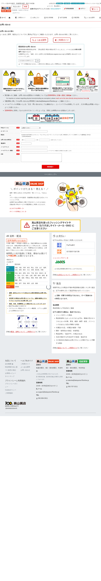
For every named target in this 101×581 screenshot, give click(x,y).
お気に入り (34, 17)
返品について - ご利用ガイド (67, 348)
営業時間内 (8, 110)
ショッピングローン (78, 3)
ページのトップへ (50, 174)
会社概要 (9, 364)
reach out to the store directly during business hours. (72, 98)
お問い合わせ (25, 370)
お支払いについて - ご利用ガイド (69, 275)
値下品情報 (62, 17)
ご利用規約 (9, 393)
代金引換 (67, 3)
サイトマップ (9, 376)
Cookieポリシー (10, 390)
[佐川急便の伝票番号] (27, 60)
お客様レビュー (10, 373)
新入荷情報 (48, 17)
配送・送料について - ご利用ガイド (23, 331)
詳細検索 (15, 10)
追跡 (38, 60)
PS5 (25, 10)
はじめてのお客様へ (17, 208)
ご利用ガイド (20, 17)
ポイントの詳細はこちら (18, 211)
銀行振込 (59, 3)
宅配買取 (75, 17)
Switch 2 (21, 10)
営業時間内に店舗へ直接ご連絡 (59, 95)
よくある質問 (89, 17)
